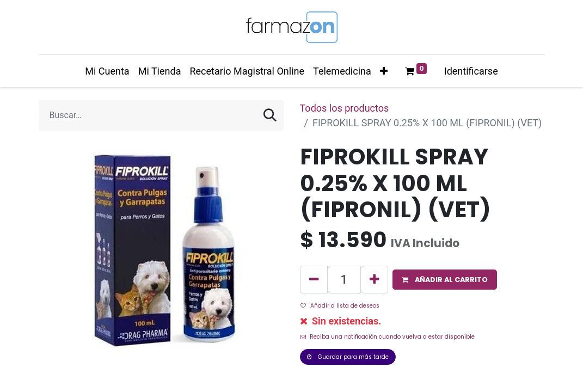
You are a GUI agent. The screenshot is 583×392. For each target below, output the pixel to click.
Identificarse (471, 71)
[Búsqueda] (270, 115)
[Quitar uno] (314, 279)
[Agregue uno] (374, 279)
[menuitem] (107, 71)
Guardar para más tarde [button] (348, 357)
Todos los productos (344, 108)
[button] (384, 71)
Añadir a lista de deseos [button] (339, 306)
